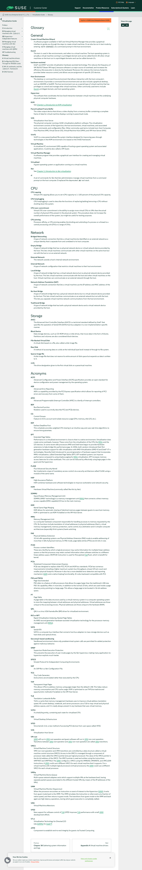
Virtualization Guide (38, 15)
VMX (48, 739)
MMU (100, 442)
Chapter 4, (54, 105)
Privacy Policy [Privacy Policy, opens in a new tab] (35, 862)
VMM (36, 739)
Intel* (48, 824)
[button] (7, 860)
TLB (86, 555)
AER (45, 574)
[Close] (110, 858)
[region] (61, 860)
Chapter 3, (54, 171)
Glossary (50, 15)
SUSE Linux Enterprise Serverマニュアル (17, 15)
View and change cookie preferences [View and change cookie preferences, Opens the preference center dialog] (89, 860)
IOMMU (40, 824)
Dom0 (36, 89)
